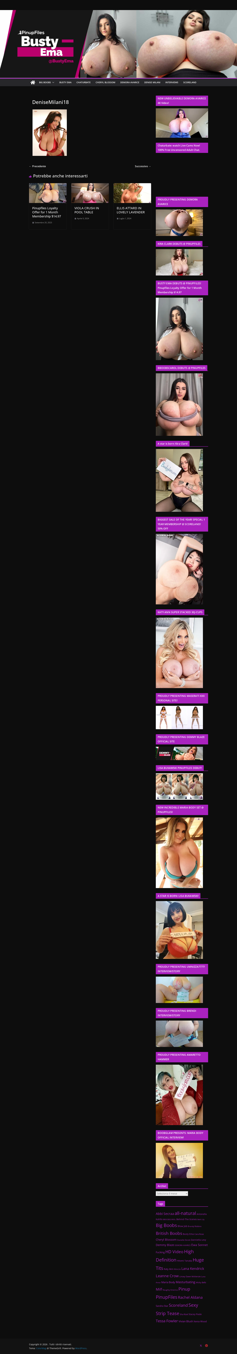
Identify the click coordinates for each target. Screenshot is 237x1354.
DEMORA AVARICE (129, 82)
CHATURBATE (83, 82)
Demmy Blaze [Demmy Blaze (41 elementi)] (165, 1245)
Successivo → (143, 166)
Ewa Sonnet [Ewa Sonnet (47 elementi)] (199, 1245)
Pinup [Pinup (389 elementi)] (184, 1289)
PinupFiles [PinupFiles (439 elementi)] (166, 1297)
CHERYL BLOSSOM (105, 82)
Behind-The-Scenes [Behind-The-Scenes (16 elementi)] (186, 1219)
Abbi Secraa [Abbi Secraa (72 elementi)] (165, 1213)
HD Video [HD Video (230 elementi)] (174, 1251)
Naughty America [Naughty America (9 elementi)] (170, 1290)
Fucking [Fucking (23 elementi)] (160, 1252)
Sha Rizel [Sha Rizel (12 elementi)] (184, 1314)
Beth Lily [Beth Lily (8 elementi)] (200, 1219)
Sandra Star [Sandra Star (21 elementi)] (162, 1305)
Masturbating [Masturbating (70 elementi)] (185, 1282)
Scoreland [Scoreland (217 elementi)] (178, 1305)
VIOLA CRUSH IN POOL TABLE (86, 210)
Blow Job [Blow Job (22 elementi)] (182, 1226)
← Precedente (37, 166)
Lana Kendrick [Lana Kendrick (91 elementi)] (192, 1268)
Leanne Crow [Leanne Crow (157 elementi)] (167, 1275)
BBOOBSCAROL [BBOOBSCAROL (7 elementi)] (169, 1219)
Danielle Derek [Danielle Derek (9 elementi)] (183, 1240)
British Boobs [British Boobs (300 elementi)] (169, 1233)
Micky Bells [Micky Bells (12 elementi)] (201, 1282)
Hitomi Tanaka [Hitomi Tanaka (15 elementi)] (184, 1260)
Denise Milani (152, 82)
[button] (52, 82)
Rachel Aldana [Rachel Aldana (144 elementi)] (190, 1297)
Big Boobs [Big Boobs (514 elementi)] (166, 1225)
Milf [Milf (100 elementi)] (159, 1289)
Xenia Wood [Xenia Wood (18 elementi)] (200, 1321)
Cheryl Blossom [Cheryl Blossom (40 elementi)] (166, 1239)
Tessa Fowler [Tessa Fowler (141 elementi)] (167, 1320)
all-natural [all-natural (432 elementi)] (185, 1213)
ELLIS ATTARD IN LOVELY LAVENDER (131, 210)
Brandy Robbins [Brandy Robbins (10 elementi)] (195, 1226)
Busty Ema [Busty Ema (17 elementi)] (188, 1233)
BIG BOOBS (45, 82)
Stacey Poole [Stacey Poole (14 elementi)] (195, 1314)
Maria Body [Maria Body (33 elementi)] (168, 1282)
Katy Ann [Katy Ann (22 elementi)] (168, 1269)
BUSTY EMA (65, 82)
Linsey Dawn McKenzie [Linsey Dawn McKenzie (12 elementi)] (190, 1276)
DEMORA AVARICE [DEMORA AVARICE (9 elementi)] (183, 1245)
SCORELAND (189, 82)
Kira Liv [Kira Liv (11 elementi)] (177, 1269)
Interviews (171, 82)
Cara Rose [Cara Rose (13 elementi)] (199, 1234)
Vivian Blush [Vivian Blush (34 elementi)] (186, 1321)
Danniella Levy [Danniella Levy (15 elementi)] (198, 1239)
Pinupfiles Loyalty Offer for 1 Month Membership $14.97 (46, 212)
